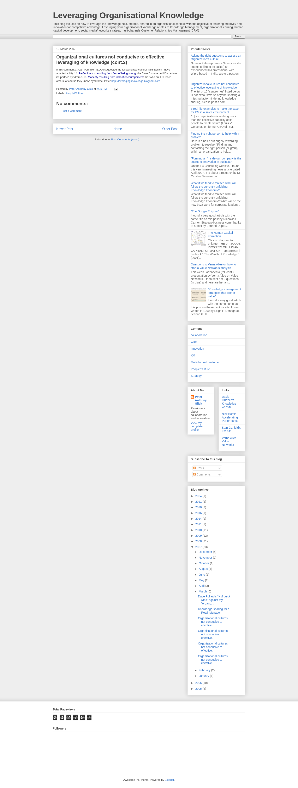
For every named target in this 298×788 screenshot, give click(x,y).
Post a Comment (71, 110)
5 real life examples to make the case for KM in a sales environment (215, 110)
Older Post (170, 129)
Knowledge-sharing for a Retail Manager (214, 610)
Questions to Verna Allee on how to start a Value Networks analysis (213, 266)
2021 (199, 501)
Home (117, 129)
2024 (199, 496)
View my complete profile (197, 426)
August (203, 568)
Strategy (196, 375)
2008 (199, 541)
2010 (199, 530)
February (205, 670)
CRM (194, 341)
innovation (197, 348)
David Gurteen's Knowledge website (229, 402)
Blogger (169, 779)
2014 (199, 518)
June (202, 574)
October (204, 563)
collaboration (199, 335)
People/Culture (75, 93)
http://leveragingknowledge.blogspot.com (135, 81)
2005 (199, 688)
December (206, 551)
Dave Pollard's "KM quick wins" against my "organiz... (214, 600)
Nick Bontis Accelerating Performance (230, 417)
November (206, 557)
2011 (199, 524)
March (203, 591)
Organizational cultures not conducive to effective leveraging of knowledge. (215, 85)
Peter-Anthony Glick (201, 400)
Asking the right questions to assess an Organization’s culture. (216, 57)
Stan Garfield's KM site (231, 429)
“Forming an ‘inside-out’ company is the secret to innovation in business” (216, 160)
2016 (199, 513)
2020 (199, 507)
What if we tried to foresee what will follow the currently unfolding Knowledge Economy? (213, 186)
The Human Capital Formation (220, 234)
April (202, 585)
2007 (199, 547)
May (202, 580)
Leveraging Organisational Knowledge (128, 15)
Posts (198, 468)
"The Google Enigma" (205, 211)
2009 (199, 535)
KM (193, 355)
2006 (199, 683)
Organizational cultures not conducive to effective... (213, 622)
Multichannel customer (205, 362)
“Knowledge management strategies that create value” (224, 293)
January (204, 675)
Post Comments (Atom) (125, 139)
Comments (202, 474)
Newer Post (64, 129)
